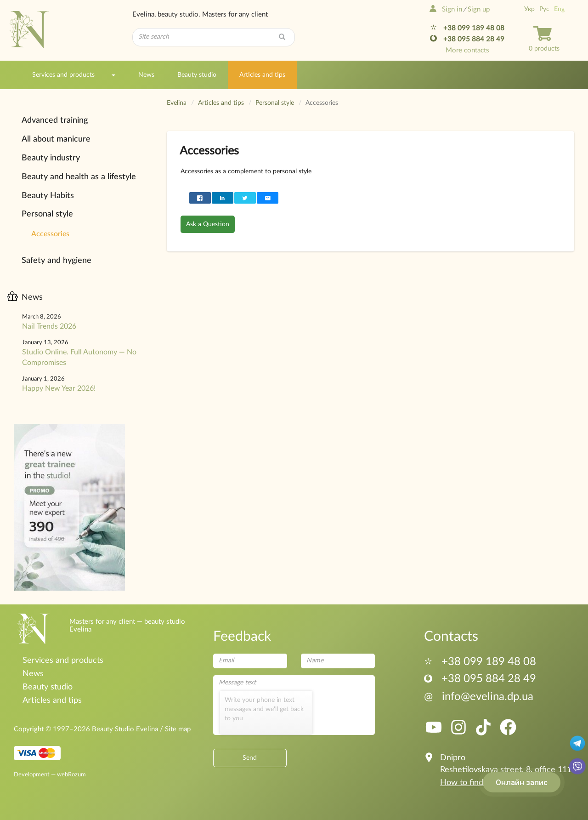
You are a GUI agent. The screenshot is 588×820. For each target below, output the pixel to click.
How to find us (467, 783)
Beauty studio (196, 75)
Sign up (479, 9)
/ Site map (174, 729)
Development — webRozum (50, 774)
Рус (544, 9)
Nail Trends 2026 (49, 326)
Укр (529, 9)
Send (250, 758)
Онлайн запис (522, 782)
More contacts (467, 50)
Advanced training (55, 120)
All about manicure (56, 139)
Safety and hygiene (56, 260)
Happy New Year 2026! (59, 388)
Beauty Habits (48, 196)
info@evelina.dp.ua (478, 696)
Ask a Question (207, 224)
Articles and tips (262, 75)
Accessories (50, 234)
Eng (559, 9)
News (146, 75)
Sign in (446, 9)
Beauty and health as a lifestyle (79, 177)
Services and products (63, 75)
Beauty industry (51, 158)
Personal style (47, 214)
